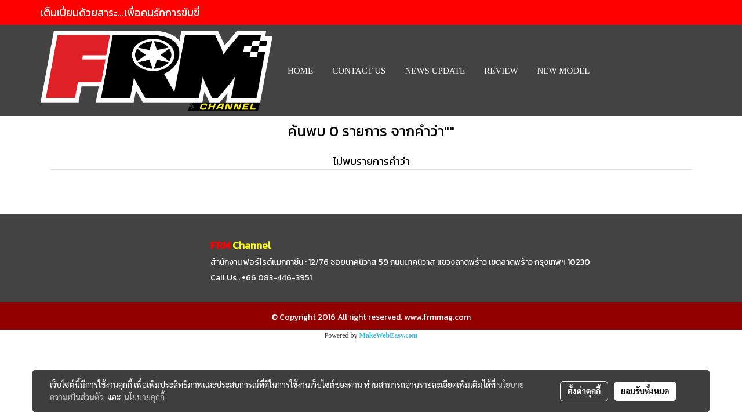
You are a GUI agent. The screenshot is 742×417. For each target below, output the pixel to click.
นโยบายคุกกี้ (144, 397)
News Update (435, 70)
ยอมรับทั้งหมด (645, 391)
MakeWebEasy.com (388, 335)
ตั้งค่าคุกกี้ (584, 391)
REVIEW (501, 70)
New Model (563, 70)
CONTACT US (358, 70)
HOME (300, 70)
